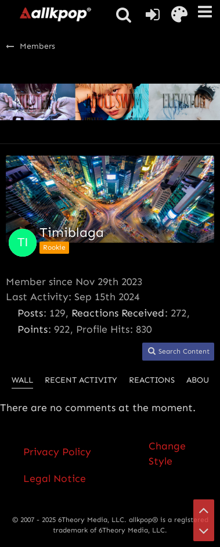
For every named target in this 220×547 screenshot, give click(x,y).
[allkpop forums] (55, 14)
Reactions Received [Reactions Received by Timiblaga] (117, 313)
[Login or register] (152, 14)
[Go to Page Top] (203, 509)
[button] (205, 11)
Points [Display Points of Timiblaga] (32, 329)
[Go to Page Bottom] (203, 530)
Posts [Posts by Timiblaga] (30, 313)
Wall (22, 380)
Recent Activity (81, 380)
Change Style (167, 453)
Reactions (152, 380)
